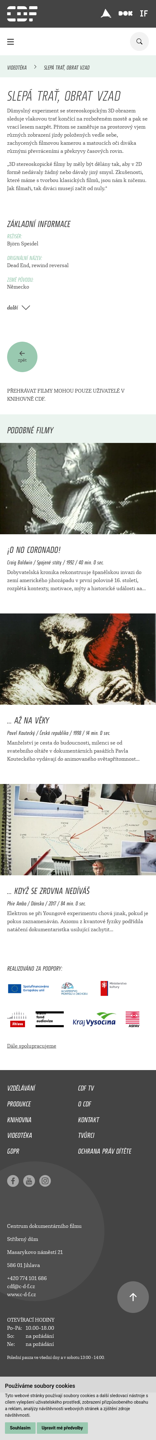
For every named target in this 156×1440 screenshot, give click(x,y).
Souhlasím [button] (20, 1427)
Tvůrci (86, 1133)
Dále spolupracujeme (31, 1046)
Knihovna (19, 1118)
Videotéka (17, 66)
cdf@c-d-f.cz (21, 1286)
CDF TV (86, 1086)
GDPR (13, 1149)
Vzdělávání (21, 1086)
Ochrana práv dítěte (104, 1149)
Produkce (19, 1102)
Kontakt (88, 1118)
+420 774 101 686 (27, 1278)
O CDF (84, 1102)
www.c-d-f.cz (21, 1294)
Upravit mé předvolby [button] (62, 1427)
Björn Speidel (22, 244)
